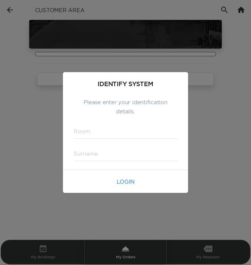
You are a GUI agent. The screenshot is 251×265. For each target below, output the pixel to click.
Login (126, 181)
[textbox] (125, 131)
